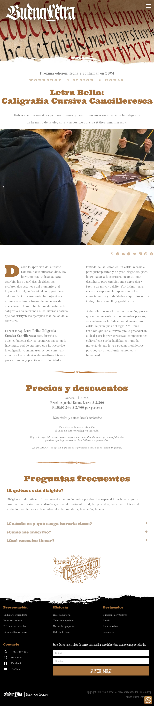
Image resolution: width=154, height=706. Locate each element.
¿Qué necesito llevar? (30, 540)
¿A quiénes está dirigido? (35, 490)
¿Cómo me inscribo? (29, 532)
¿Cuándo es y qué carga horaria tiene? (49, 523)
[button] (148, 6)
